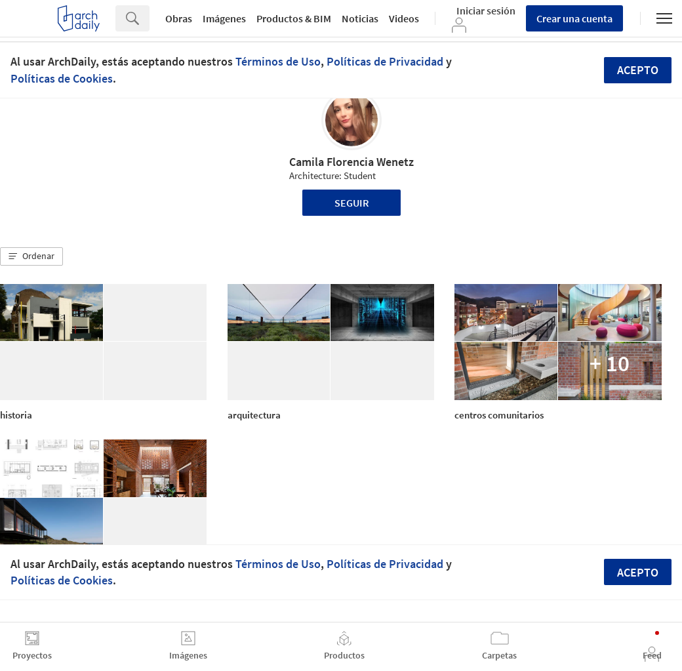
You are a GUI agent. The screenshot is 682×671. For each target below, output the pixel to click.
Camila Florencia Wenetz (351, 161)
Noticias (360, 18)
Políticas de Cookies (61, 78)
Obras (178, 18)
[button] (31, 256)
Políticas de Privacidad (385, 61)
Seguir (351, 202)
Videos (404, 18)
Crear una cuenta (574, 18)
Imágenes (224, 18)
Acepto (637, 69)
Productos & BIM (293, 18)
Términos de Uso (278, 61)
